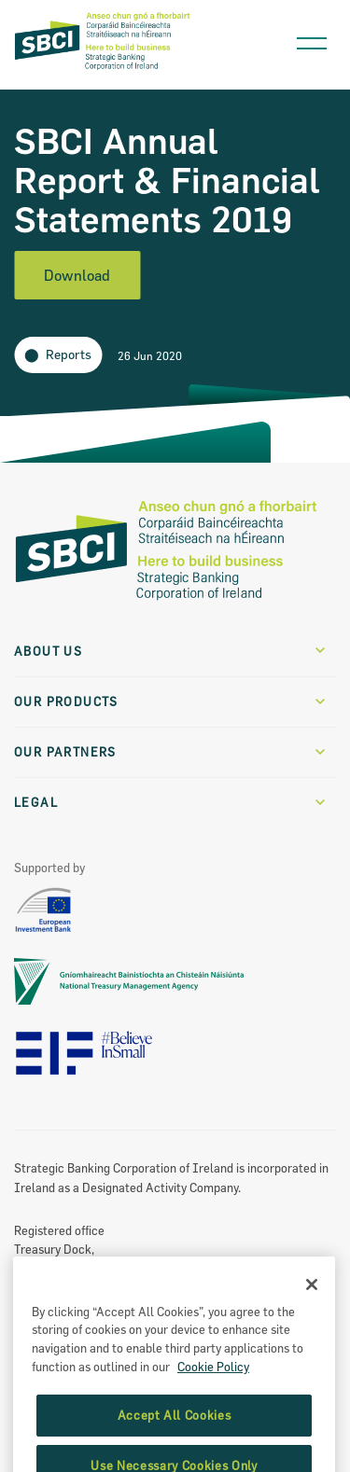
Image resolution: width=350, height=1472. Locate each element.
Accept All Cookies (174, 1439)
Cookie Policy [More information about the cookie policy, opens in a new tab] (213, 1389)
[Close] (311, 1307)
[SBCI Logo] (102, 69)
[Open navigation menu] (312, 39)
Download (77, 275)
